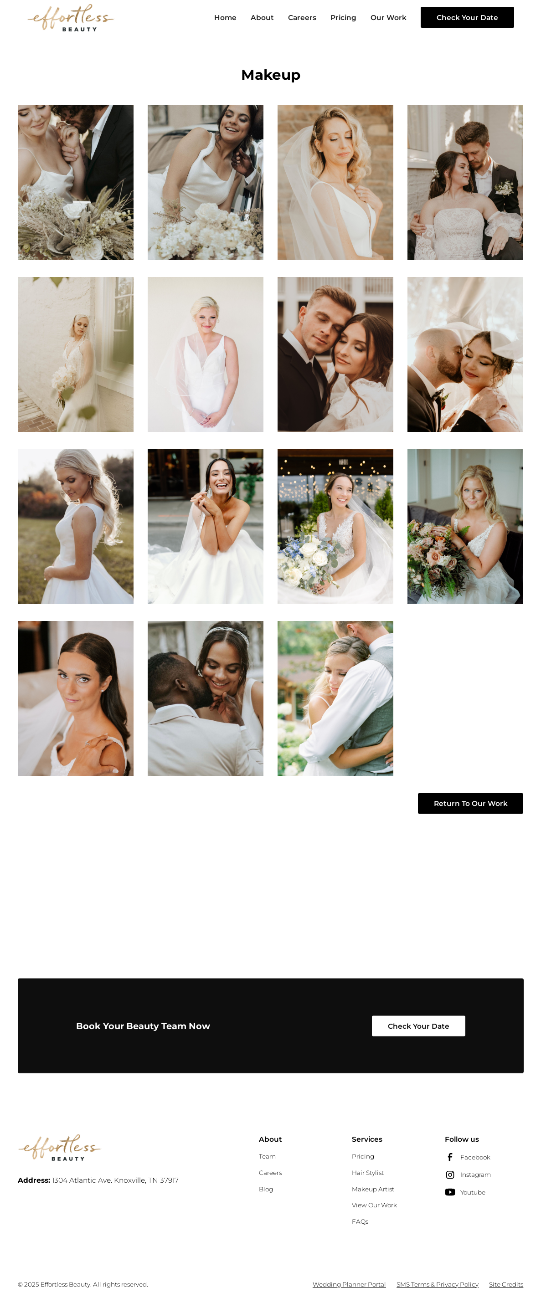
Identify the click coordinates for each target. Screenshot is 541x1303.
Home (225, 17)
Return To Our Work (471, 803)
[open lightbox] (76, 182)
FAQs (360, 1221)
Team (267, 1156)
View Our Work (374, 1205)
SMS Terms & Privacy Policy (438, 1284)
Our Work (389, 17)
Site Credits (506, 1284)
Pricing (343, 17)
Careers (302, 17)
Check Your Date (467, 17)
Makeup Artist (373, 1189)
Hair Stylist (368, 1172)
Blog (266, 1189)
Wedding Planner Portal (349, 1284)
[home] (71, 17)
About (262, 17)
